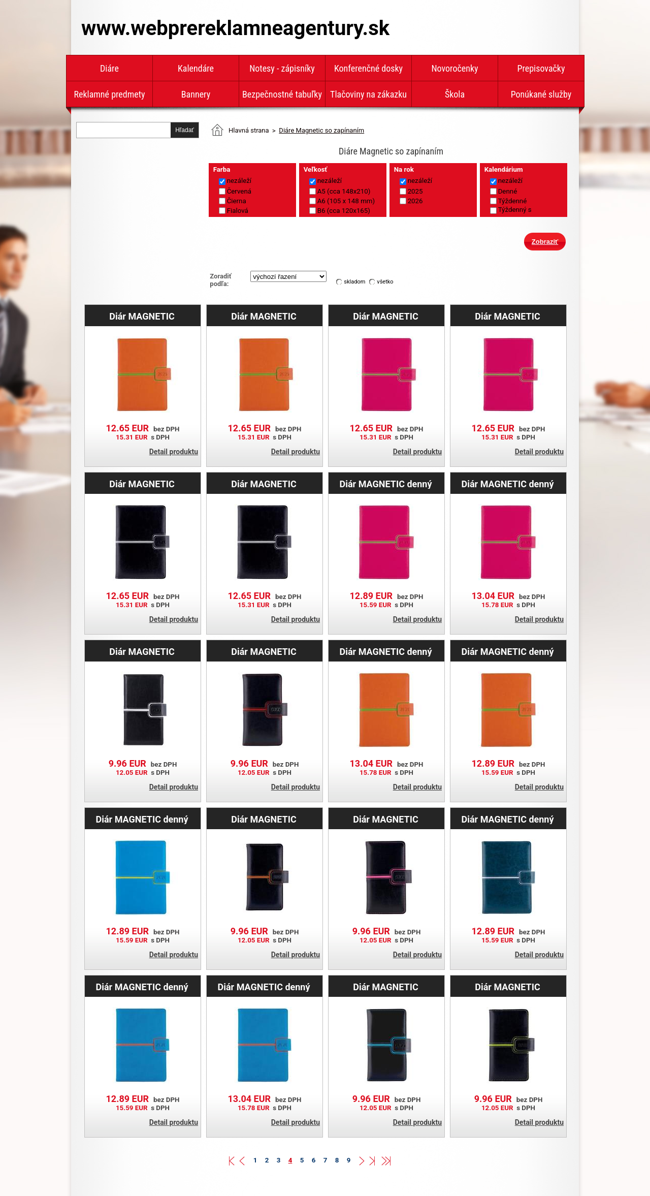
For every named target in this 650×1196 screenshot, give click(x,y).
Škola (455, 94)
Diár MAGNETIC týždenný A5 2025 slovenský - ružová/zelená (386, 316)
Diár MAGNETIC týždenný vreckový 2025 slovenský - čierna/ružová (386, 819)
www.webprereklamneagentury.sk (235, 28)
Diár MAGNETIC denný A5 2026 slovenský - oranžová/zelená (385, 651)
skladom (354, 281)
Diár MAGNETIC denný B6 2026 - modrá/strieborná (507, 819)
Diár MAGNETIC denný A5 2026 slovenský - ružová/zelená (507, 484)
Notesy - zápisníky (282, 68)
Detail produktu (173, 452)
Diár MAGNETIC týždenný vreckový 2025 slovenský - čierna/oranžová (264, 819)
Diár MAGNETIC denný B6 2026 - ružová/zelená (386, 484)
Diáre (109, 68)
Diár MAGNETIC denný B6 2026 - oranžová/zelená (507, 651)
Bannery (195, 94)
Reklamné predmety (109, 94)
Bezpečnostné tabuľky (282, 94)
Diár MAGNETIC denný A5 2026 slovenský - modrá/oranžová (263, 987)
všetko (385, 281)
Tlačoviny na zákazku (368, 94)
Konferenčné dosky (368, 68)
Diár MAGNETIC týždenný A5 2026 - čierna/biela (142, 484)
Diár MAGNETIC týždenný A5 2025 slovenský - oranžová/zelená (264, 316)
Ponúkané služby (541, 94)
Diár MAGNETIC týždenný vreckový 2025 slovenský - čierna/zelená (508, 987)
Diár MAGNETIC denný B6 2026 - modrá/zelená (141, 819)
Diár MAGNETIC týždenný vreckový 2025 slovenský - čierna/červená (264, 651)
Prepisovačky (541, 68)
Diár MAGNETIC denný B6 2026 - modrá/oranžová (141, 987)
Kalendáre (196, 68)
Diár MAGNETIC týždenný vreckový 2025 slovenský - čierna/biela (142, 651)
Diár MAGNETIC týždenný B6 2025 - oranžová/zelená (142, 316)
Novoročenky (454, 68)
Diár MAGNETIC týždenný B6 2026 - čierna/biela (264, 484)
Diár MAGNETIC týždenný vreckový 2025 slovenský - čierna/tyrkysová (386, 987)
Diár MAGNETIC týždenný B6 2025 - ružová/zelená (507, 316)
